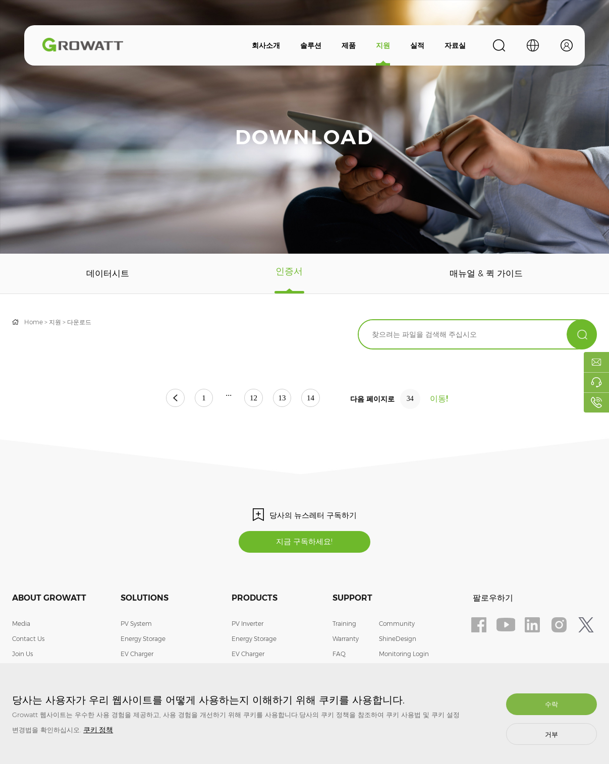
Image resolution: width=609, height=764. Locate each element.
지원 (383, 45)
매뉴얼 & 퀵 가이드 (485, 273)
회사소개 (266, 45)
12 (254, 399)
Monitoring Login (404, 655)
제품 (349, 45)
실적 (417, 45)
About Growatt (49, 599)
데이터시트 (107, 273)
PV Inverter (247, 625)
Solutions (145, 599)
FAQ (339, 655)
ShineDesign (397, 640)
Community (397, 625)
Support (352, 599)
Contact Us (28, 640)
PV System (136, 625)
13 (290, 399)
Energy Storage (143, 640)
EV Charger (137, 655)
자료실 (455, 45)
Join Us (22, 655)
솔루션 (310, 45)
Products (255, 599)
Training (344, 625)
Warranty (346, 640)
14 (325, 399)
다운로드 (79, 322)
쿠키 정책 (98, 729)
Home (33, 322)
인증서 (288, 273)
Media (21, 625)
